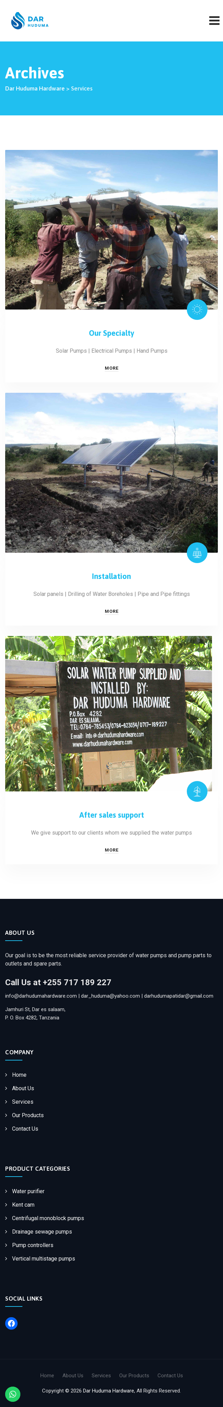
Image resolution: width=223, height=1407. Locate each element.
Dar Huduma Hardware (108, 1391)
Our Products (28, 1115)
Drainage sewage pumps (42, 1231)
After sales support (111, 814)
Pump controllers (32, 1245)
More (112, 368)
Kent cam (23, 1204)
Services (22, 1102)
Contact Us (25, 1128)
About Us (23, 1088)
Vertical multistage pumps (43, 1258)
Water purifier (28, 1191)
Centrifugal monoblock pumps (48, 1218)
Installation (111, 576)
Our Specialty (111, 333)
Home (19, 1075)
